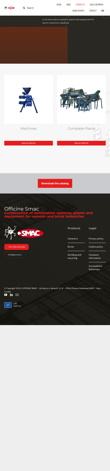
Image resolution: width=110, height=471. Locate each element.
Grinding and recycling (74, 256)
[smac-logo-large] (9, 7)
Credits (7, 291)
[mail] (17, 294)
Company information (95, 256)
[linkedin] (11, 294)
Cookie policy (96, 246)
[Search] (24, 8)
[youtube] (5, 294)
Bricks (71, 246)
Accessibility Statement (95, 268)
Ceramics (73, 238)
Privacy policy (96, 238)
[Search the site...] (29, 8)
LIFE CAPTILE (17, 304)
